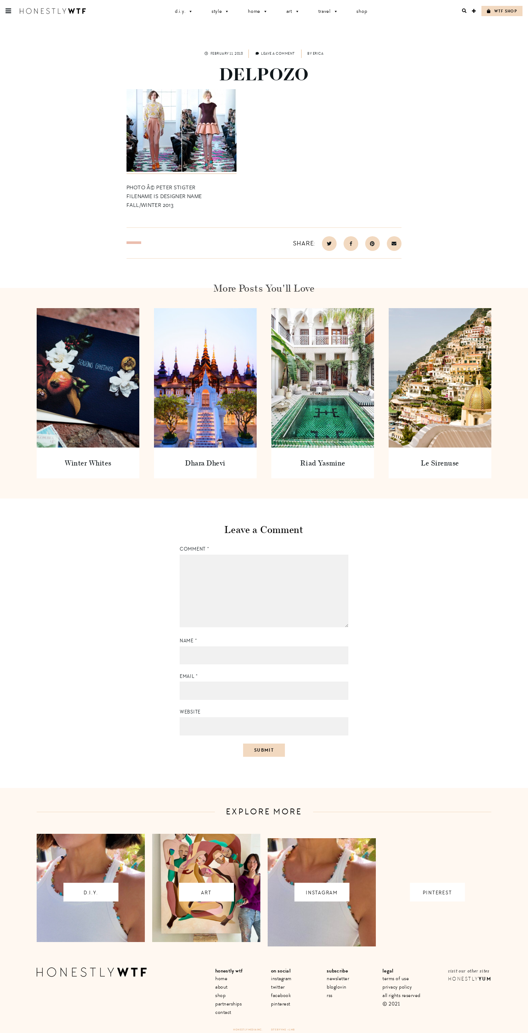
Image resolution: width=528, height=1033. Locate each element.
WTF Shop (502, 11)
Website (190, 712)
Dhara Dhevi (205, 462)
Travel (328, 11)
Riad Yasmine (322, 462)
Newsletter (338, 978)
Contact (223, 1012)
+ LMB (291, 1029)
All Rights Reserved (401, 995)
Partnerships (228, 1004)
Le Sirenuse (440, 462)
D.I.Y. (184, 11)
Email (189, 676)
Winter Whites (88, 462)
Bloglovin (336, 987)
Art (293, 11)
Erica (318, 53)
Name (188, 641)
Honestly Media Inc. (247, 1029)
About (221, 987)
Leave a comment (275, 53)
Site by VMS (278, 1029)
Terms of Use (395, 978)
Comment (194, 549)
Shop (361, 11)
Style (221, 11)
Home (258, 11)
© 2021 (391, 1004)
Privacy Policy (397, 987)
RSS (330, 995)
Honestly (469, 979)
